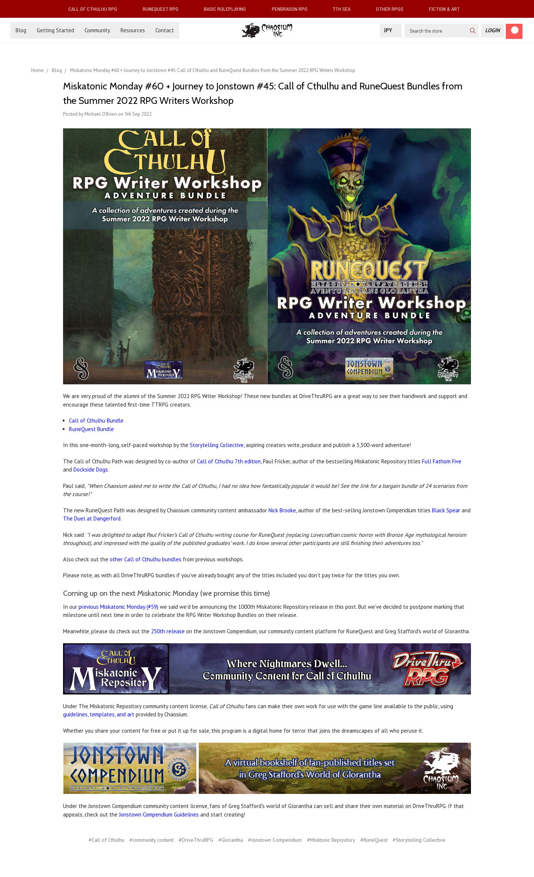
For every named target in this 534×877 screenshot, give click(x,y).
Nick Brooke (282, 510)
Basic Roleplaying (228, 9)
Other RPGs (392, 9)
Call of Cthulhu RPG (95, 9)
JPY (391, 30)
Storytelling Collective (217, 445)
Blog (21, 30)
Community (97, 30)
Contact (164, 30)
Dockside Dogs (90, 469)
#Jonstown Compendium (275, 840)
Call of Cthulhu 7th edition (229, 461)
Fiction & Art (447, 9)
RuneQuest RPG (163, 9)
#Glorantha (230, 840)
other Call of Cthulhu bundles (145, 559)
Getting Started (55, 30)
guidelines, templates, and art (98, 714)
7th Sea (344, 9)
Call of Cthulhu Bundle (96, 420)
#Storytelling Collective (419, 840)
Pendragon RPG (292, 9)
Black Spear (446, 510)
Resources (133, 30)
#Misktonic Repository (331, 840)
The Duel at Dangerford (92, 518)
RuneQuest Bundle (91, 429)
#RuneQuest (374, 840)
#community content (151, 840)
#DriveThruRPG (196, 840)
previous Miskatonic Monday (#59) (118, 606)
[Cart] (514, 31)
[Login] (492, 30)
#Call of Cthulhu (106, 840)
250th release (168, 631)
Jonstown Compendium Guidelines (159, 814)
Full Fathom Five (441, 461)
